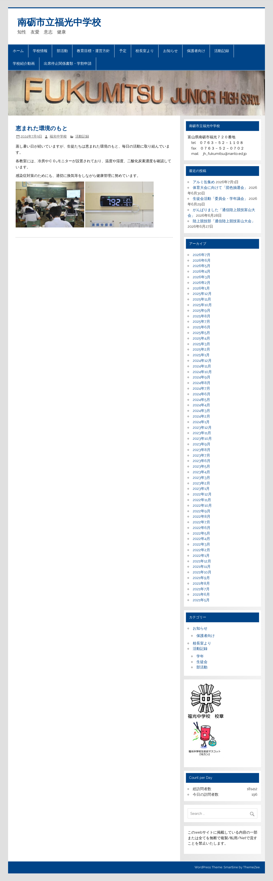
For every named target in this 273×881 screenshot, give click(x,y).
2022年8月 (201, 516)
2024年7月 (201, 388)
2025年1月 (201, 355)
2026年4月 (201, 271)
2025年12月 (202, 293)
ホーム (18, 51)
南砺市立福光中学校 (59, 22)
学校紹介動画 (24, 63)
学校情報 (40, 51)
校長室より (145, 51)
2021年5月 (201, 600)
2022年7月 (201, 522)
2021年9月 (201, 578)
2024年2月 (201, 416)
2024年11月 (202, 366)
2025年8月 (201, 316)
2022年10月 (202, 505)
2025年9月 (201, 310)
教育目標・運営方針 (93, 51)
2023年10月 (202, 438)
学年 (200, 656)
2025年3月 (201, 344)
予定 (122, 51)
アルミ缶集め (204, 182)
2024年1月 (201, 422)
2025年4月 (201, 338)
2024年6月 (201, 394)
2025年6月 (201, 327)
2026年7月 (201, 255)
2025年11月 (202, 299)
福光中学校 (58, 136)
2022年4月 (201, 539)
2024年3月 (201, 410)
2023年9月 (201, 444)
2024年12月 (202, 360)
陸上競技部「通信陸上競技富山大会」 (224, 221)
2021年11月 (202, 566)
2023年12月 (202, 427)
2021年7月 (201, 589)
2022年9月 (201, 511)
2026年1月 (201, 288)
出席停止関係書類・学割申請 (67, 63)
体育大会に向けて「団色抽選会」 (220, 187)
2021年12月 (202, 561)
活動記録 (221, 51)
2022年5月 (201, 533)
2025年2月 (201, 349)
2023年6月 (201, 461)
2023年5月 (201, 466)
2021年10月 (202, 572)
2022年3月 (201, 544)
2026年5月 (201, 266)
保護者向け (196, 51)
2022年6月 (201, 528)
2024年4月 (201, 405)
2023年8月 (201, 450)
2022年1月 (201, 555)
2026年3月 (201, 277)
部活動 (62, 51)
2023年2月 (201, 483)
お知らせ (170, 51)
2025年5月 (201, 333)
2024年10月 (202, 372)
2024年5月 (201, 400)
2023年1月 (201, 488)
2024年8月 (201, 383)
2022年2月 (201, 550)
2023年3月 (201, 477)
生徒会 (201, 662)
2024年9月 (201, 377)
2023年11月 (202, 433)
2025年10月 (202, 305)
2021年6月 (201, 594)
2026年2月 (201, 282)
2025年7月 (201, 321)
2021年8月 (201, 583)
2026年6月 (202, 260)
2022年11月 (202, 500)
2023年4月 (201, 472)
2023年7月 (201, 455)
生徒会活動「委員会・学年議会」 (220, 198)
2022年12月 (202, 494)
